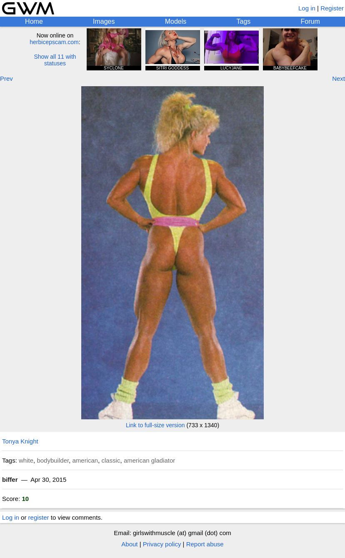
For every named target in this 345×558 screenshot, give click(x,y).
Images (104, 21)
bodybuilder (53, 460)
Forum (310, 21)
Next (338, 78)
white (26, 460)
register (38, 517)
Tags (244, 21)
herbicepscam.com (54, 42)
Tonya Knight (20, 441)
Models (176, 21)
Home (34, 21)
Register (332, 8)
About (129, 544)
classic (111, 460)
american (85, 460)
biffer (10, 479)
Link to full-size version (155, 425)
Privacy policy (162, 544)
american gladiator (149, 460)
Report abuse (205, 544)
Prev (6, 78)
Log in (306, 8)
